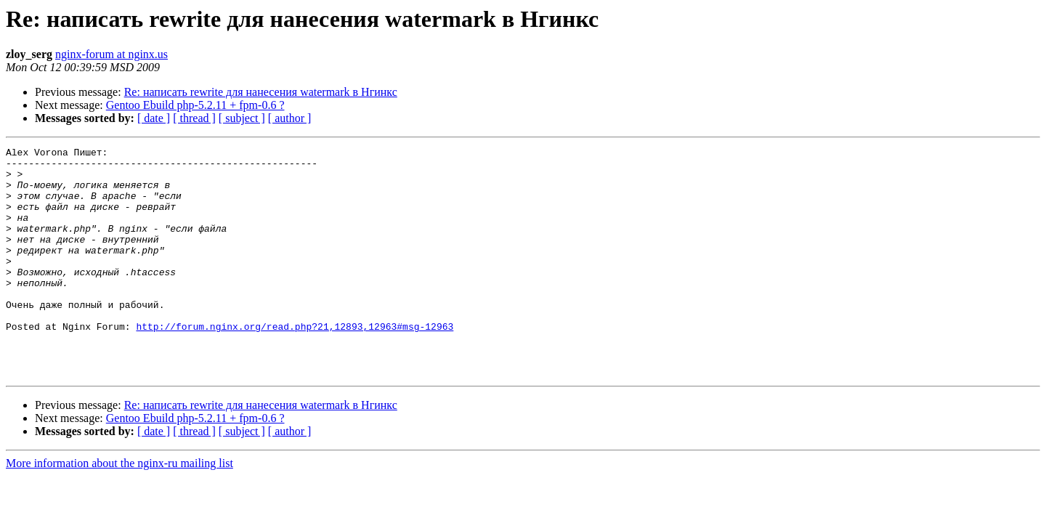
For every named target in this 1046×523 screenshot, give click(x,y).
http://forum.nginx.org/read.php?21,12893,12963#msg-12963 (294, 363)
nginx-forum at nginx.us (111, 54)
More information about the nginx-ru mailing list (119, 509)
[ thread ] (194, 118)
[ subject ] (242, 118)
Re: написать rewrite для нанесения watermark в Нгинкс (260, 92)
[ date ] (153, 118)
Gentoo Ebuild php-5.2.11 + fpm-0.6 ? (195, 105)
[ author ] (290, 118)
